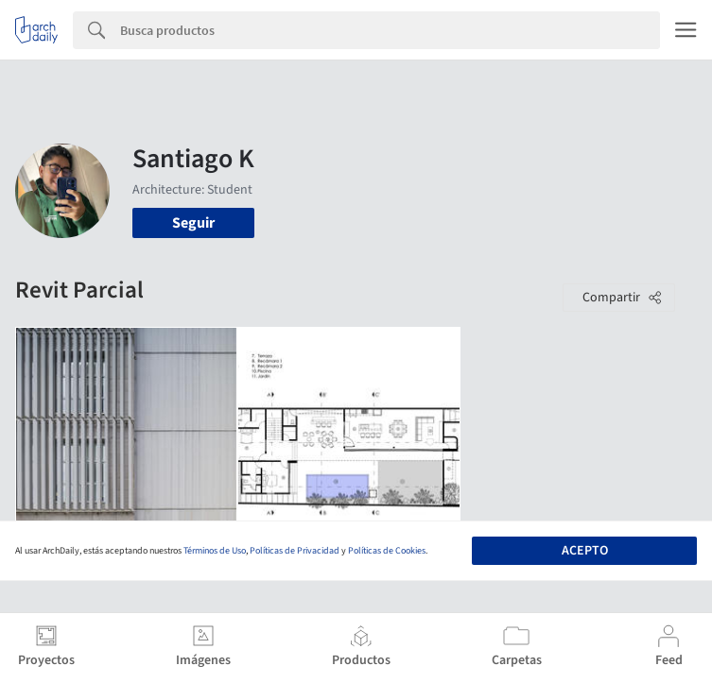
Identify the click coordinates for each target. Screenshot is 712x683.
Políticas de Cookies (386, 550)
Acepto (585, 550)
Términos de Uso (214, 550)
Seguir (193, 223)
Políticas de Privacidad (294, 550)
